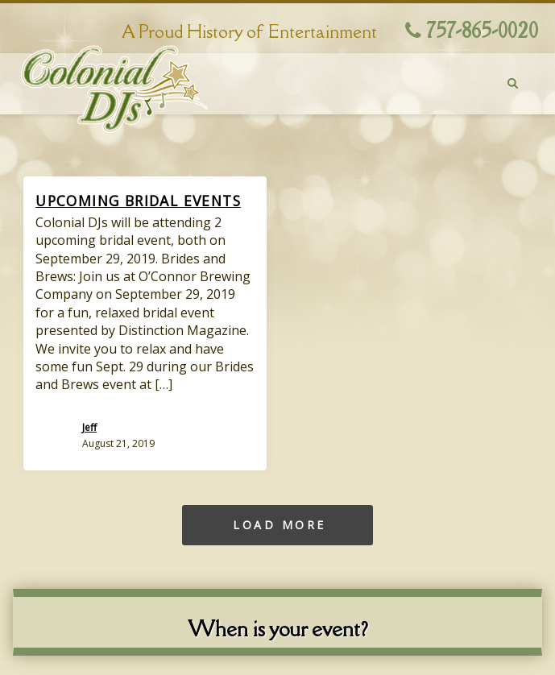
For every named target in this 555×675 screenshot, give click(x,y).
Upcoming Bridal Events (138, 200)
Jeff (89, 427)
